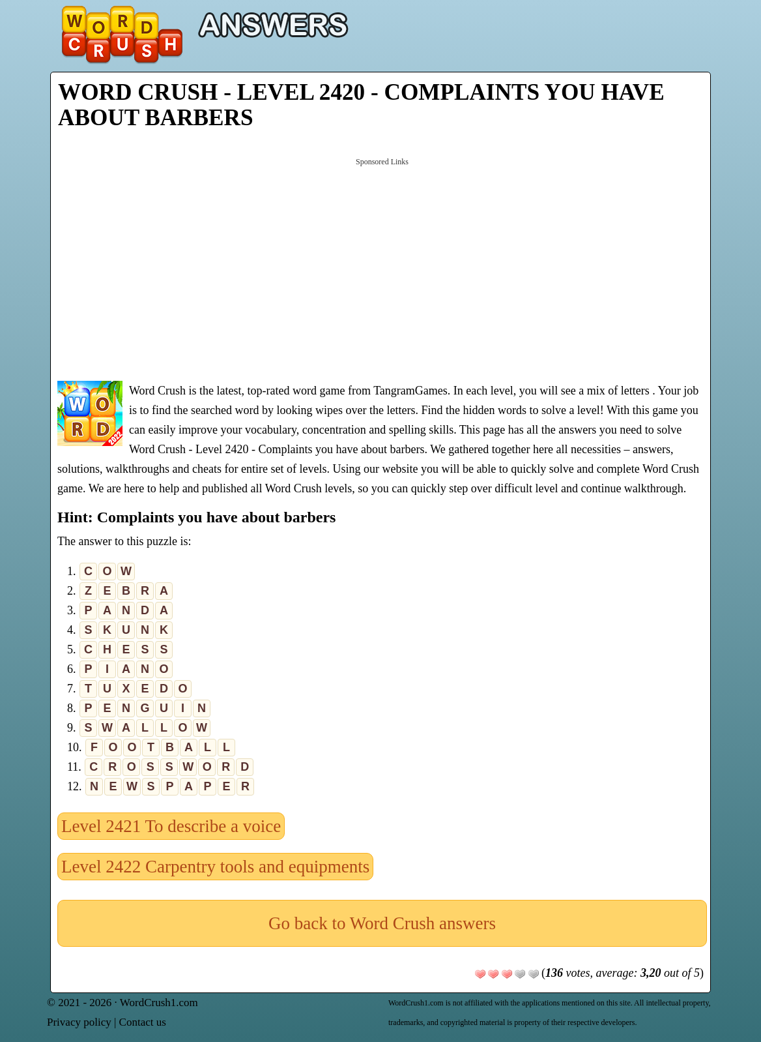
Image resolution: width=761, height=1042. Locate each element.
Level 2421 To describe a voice (171, 826)
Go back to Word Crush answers (382, 923)
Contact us (142, 1022)
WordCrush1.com (159, 1002)
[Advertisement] (382, 268)
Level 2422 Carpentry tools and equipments (215, 866)
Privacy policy (79, 1022)
